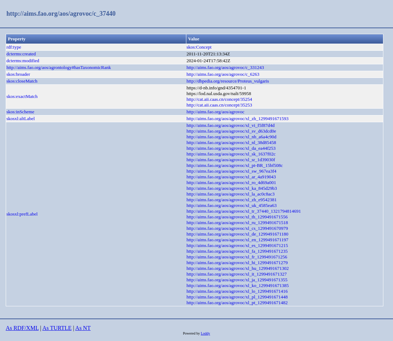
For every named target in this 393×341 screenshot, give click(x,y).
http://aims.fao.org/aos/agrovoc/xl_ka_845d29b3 (231, 188)
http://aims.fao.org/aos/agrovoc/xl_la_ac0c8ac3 (230, 194)
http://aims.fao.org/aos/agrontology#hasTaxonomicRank (58, 67)
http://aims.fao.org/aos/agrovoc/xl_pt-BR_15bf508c (234, 165)
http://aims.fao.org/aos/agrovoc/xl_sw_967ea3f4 (231, 171)
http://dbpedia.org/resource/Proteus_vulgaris (227, 81)
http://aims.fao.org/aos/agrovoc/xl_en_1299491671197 (237, 239)
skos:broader (18, 74)
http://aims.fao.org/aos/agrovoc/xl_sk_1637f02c (231, 154)
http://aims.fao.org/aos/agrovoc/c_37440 (61, 13)
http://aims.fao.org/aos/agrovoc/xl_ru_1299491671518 (237, 222)
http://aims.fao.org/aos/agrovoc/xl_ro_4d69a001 (231, 182)
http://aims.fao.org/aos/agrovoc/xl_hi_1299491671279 (237, 262)
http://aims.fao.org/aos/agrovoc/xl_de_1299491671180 (237, 234)
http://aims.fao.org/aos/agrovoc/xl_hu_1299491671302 (237, 268)
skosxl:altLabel (20, 118)
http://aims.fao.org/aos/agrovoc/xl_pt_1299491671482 (237, 302)
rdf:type (13, 47)
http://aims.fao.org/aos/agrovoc (215, 111)
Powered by (192, 333)
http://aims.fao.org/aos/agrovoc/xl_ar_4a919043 (231, 176)
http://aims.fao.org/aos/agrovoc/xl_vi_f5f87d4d (230, 125)
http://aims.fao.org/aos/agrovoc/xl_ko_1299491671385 (237, 285)
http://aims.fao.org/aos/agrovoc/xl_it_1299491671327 (236, 274)
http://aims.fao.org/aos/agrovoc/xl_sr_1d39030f (230, 159)
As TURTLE (57, 328)
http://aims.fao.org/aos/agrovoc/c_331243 (225, 67)
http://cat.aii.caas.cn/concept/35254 (219, 99)
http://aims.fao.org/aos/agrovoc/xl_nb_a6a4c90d (231, 136)
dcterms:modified (22, 60)
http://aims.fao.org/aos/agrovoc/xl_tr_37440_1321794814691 (243, 211)
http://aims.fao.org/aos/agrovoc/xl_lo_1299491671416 (237, 291)
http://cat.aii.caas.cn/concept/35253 (219, 105)
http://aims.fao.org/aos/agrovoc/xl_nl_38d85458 (231, 142)
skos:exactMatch (21, 96)
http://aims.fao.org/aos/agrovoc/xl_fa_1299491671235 (237, 251)
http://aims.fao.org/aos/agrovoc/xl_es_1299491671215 (237, 245)
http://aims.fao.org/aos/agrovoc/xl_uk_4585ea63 (231, 205)
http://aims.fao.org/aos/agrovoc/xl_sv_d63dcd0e (231, 131)
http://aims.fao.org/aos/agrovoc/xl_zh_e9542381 (231, 199)
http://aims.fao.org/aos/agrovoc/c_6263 (222, 74)
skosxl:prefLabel (21, 214)
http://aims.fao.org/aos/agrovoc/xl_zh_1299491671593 (237, 118)
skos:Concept (198, 47)
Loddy (205, 333)
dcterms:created (21, 53)
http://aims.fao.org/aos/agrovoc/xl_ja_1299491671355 (236, 279)
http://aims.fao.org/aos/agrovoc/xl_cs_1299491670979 (237, 228)
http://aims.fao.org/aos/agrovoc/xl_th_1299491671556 (237, 216)
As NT (83, 328)
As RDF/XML (22, 328)
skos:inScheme (20, 111)
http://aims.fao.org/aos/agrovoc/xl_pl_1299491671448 (237, 297)
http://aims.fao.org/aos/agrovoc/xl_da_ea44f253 (231, 148)
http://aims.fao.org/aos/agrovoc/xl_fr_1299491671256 (236, 257)
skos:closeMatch (21, 81)
